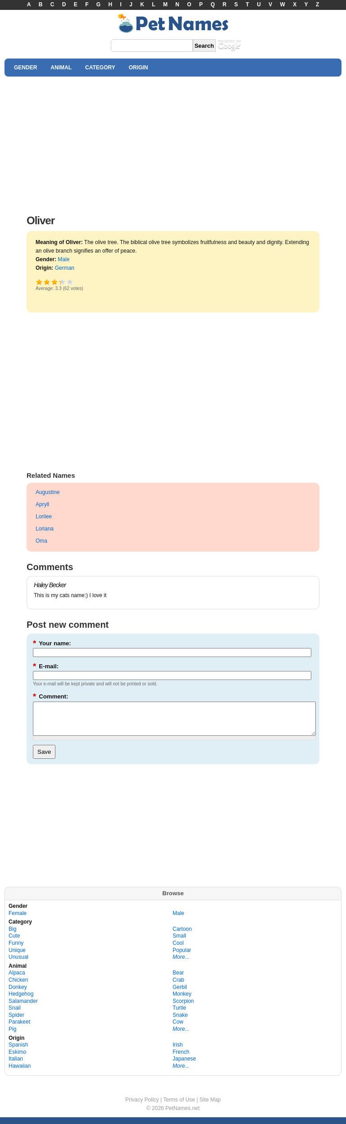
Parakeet (19, 1028)
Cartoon (182, 936)
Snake (180, 1022)
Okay (47, 281)
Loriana (45, 529)
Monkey (182, 1000)
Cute (14, 942)
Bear (178, 979)
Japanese (184, 1065)
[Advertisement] (173, 143)
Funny (16, 950)
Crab (178, 987)
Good (55, 281)
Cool (178, 950)
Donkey (18, 994)
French (181, 1059)
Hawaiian (20, 1073)
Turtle (179, 1014)
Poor (39, 281)
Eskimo (17, 1059)
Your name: (52, 643)
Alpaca (17, 979)
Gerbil (180, 994)
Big (12, 936)
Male (63, 259)
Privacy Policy (142, 1106)
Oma (41, 541)
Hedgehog (21, 1000)
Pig (12, 1036)
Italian (16, 1065)
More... (181, 964)
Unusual (18, 964)
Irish (178, 1051)
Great (60, 281)
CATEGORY (100, 67)
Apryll (42, 504)
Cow (178, 1028)
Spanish (18, 1051)
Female (18, 920)
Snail (15, 1014)
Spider (16, 1022)
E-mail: (46, 666)
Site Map (210, 1106)
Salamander (23, 1008)
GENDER (25, 67)
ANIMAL (61, 67)
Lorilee (44, 516)
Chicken (18, 987)
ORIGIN (138, 67)
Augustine (47, 492)
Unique (17, 957)
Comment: (50, 696)
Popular (182, 957)
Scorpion (183, 1008)
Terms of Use (179, 1106)
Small (179, 942)
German (64, 268)
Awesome (70, 281)
